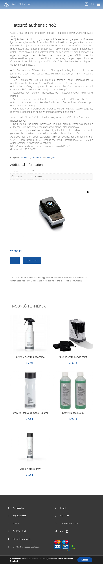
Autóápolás (25, 157)
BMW (49, 157)
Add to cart (32, 260)
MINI (54, 157)
